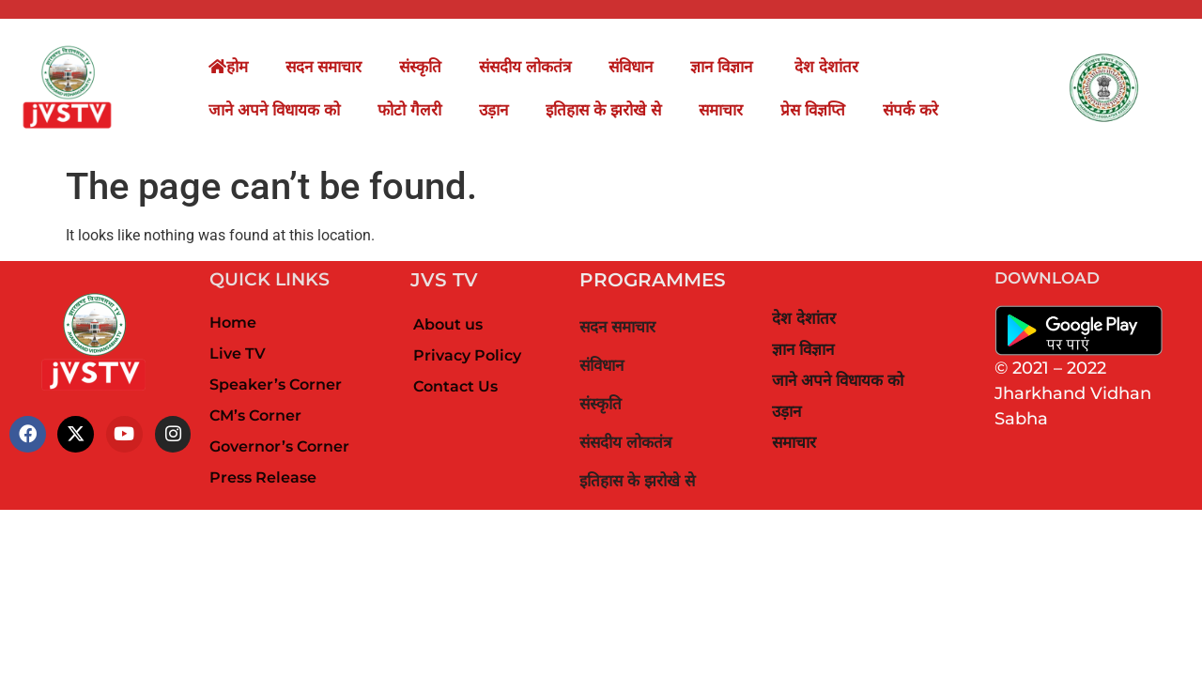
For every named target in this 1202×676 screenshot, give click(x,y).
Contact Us (455, 386)
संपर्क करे (910, 109)
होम (228, 66)
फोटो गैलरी (409, 109)
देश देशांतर (826, 66)
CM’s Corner (255, 415)
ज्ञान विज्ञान (723, 66)
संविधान (631, 66)
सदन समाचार (323, 66)
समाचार (721, 109)
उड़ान (493, 109)
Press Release (262, 477)
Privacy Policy (467, 355)
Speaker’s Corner (275, 384)
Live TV (237, 353)
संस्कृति (420, 66)
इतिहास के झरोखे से (603, 109)
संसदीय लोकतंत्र (525, 66)
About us (448, 324)
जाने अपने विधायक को (274, 109)
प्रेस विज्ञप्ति (812, 109)
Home (232, 322)
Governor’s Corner (279, 446)
